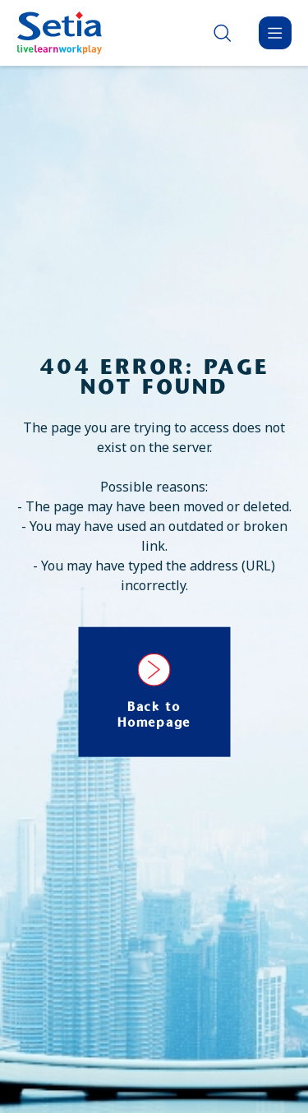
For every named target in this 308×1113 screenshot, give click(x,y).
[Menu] (275, 32)
